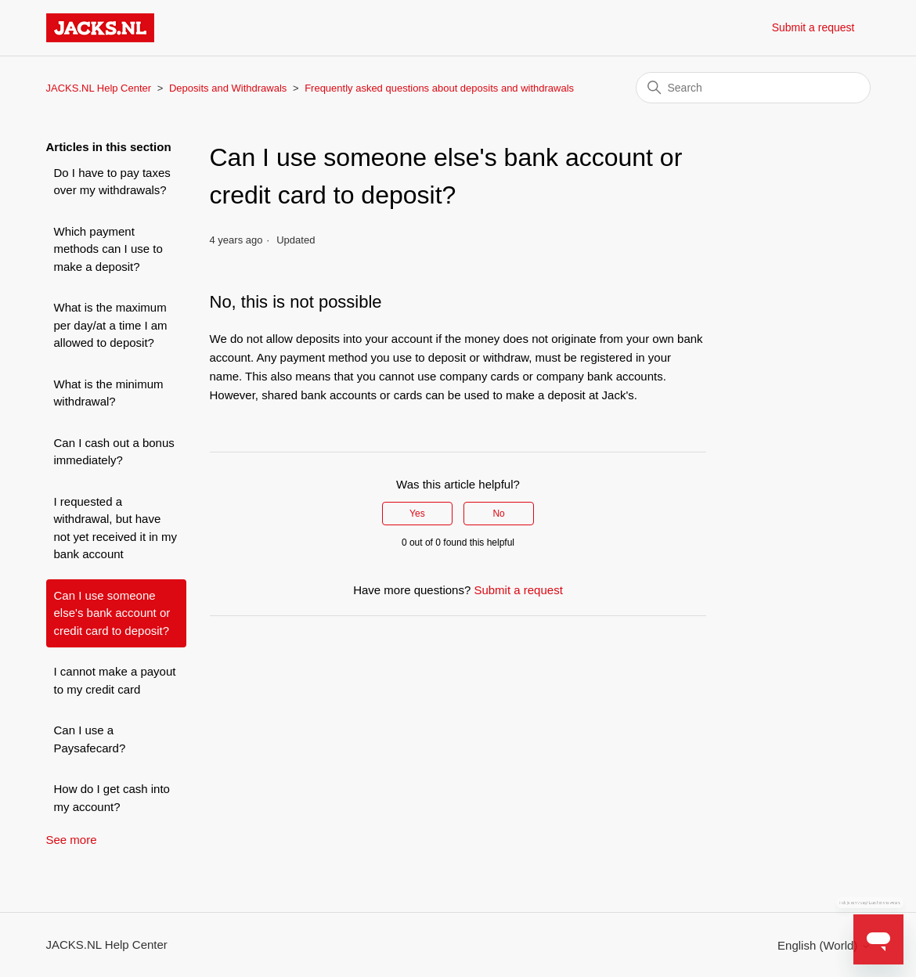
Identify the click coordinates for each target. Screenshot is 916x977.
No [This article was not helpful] (498, 513)
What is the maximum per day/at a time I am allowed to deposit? (111, 325)
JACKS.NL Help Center (99, 88)
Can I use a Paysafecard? (90, 739)
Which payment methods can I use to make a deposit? (108, 249)
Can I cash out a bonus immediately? (114, 451)
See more (71, 839)
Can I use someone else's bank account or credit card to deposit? (112, 613)
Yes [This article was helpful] (417, 513)
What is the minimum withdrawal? (109, 393)
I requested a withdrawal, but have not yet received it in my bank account (116, 528)
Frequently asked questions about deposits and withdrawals (439, 88)
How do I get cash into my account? (112, 797)
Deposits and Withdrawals (228, 88)
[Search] (753, 87)
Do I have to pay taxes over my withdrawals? (112, 181)
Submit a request (813, 27)
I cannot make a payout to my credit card (115, 680)
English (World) (823, 945)
